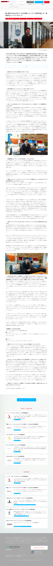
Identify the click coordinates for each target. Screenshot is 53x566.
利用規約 (18, 554)
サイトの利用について (24, 554)
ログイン (30, 1)
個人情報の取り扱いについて (10, 556)
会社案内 (6, 554)
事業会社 (10, 18)
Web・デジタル (30, 18)
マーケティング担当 (38, 18)
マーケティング (16, 18)
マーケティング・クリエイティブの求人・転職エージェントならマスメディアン (27, 560)
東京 (7, 18)
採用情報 (10, 554)
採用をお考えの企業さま (47, 4)
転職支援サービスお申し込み (39, 1)
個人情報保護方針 (18, 556)
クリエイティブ (23, 18)
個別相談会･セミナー (20, 4)
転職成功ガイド (29, 4)
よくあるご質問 (37, 4)
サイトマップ (15, 554)
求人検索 (47, 1)
